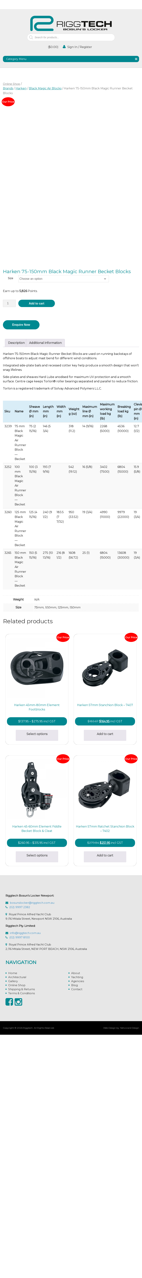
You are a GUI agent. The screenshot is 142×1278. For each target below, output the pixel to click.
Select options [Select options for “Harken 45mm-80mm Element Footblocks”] (38, 736)
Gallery (13, 1233)
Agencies (77, 1233)
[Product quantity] (9, 303)
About (75, 1225)
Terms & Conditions (21, 1245)
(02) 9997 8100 (19, 1189)
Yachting (77, 1229)
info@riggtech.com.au (25, 1185)
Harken (21, 88)
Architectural (17, 1229)
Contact (76, 1241)
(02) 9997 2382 (19, 1159)
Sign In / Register (77, 47)
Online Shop (11, 84)
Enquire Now (21, 324)
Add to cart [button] (38, 860)
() (52, 47)
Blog (74, 1237)
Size (10, 278)
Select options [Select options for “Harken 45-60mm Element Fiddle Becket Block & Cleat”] (38, 984)
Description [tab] (16, 343)
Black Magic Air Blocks (45, 88)
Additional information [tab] (45, 343)
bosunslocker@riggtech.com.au (32, 1155)
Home (12, 1225)
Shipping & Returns (21, 1241)
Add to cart (36, 303)
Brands (8, 88)
